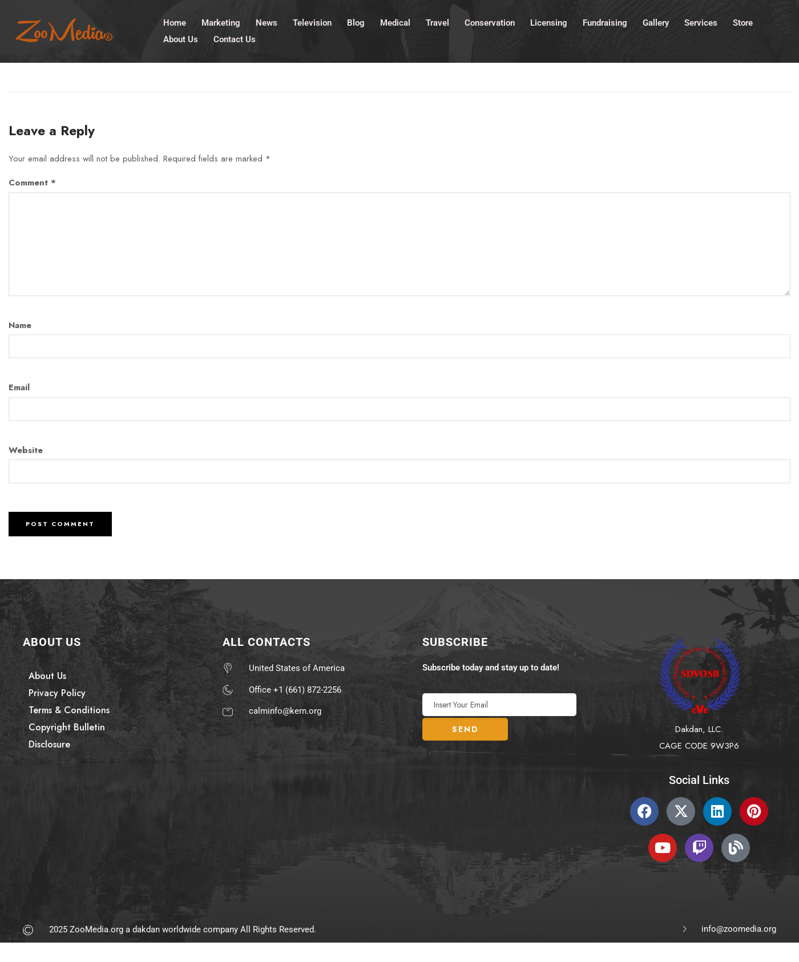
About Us (180, 39)
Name (20, 325)
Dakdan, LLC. (699, 729)
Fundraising (605, 22)
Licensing (548, 22)
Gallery (656, 22)
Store (743, 22)
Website (26, 450)
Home (174, 22)
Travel (437, 22)
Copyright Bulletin (67, 727)
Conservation (490, 22)
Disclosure (49, 744)
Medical (395, 22)
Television (312, 22)
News (266, 22)
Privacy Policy (57, 693)
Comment (32, 182)
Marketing (220, 22)
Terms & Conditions (69, 710)
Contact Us (234, 39)
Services (700, 22)
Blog (356, 22)
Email (19, 387)
